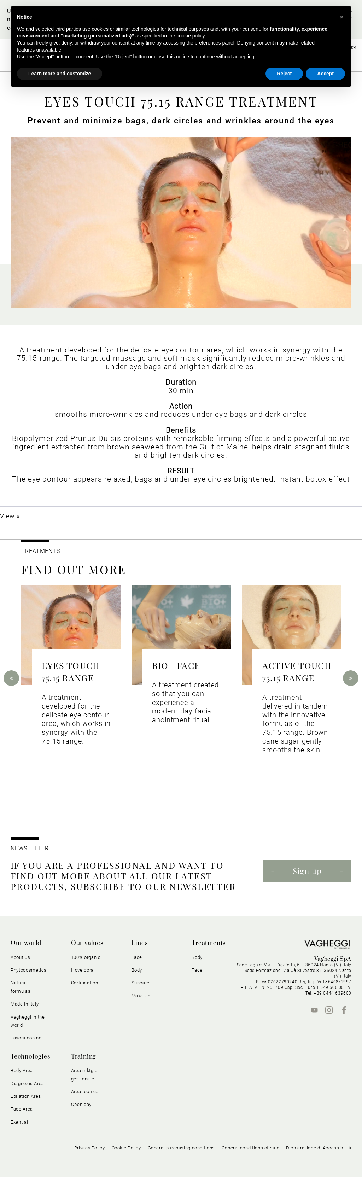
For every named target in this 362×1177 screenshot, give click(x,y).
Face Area (22, 1109)
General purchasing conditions (181, 1147)
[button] (341, 17)
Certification (84, 982)
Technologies (31, 1057)
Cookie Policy (126, 1147)
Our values (87, 943)
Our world (26, 943)
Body (137, 970)
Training (83, 1057)
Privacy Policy (89, 1147)
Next (350, 678)
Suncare (141, 982)
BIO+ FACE (176, 665)
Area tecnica (85, 1091)
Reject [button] (284, 73)
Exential (19, 1122)
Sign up (307, 871)
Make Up (141, 995)
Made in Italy (25, 1004)
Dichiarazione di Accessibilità (318, 1147)
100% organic (86, 957)
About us (20, 957)
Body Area (22, 1070)
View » (9, 516)
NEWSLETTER (30, 848)
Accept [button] (325, 73)
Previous (11, 678)
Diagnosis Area (27, 1083)
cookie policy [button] (190, 36)
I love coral (83, 970)
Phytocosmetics (29, 970)
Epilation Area (26, 1096)
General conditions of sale (250, 1147)
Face (137, 957)
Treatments (209, 943)
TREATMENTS (41, 551)
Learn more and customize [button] (59, 73)
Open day (81, 1104)
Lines (140, 943)
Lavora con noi (27, 1038)
